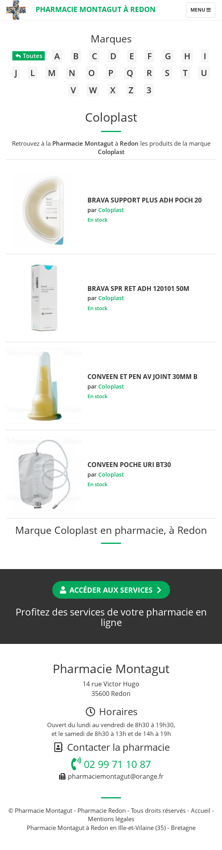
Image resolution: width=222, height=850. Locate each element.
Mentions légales (111, 819)
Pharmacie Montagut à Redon (96, 9)
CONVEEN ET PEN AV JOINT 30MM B (142, 376)
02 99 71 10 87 (111, 764)
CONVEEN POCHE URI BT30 (129, 464)
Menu (202, 11)
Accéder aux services (111, 590)
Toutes (28, 56)
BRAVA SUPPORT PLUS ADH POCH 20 (144, 200)
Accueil (200, 810)
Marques (111, 38)
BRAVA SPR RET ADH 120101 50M (138, 288)
